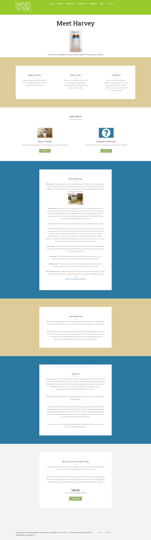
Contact (107, 532)
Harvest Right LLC (63, 532)
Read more (45, 150)
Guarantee (93, 4)
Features (59, 4)
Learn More (70, 4)
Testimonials (81, 4)
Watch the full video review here (75, 279)
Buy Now (110, 4)
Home (51, 4)
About (102, 4)
